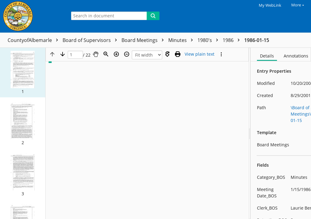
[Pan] (96, 54)
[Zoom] (106, 54)
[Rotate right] (167, 54)
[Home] (32, 16)
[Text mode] (199, 54)
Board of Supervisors (91, 40)
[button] (22, 72)
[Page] (75, 55)
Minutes (182, 40)
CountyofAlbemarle (34, 40)
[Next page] (62, 54)
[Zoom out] (126, 54)
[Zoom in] (116, 54)
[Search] (153, 16)
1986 (233, 40)
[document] (281, 133)
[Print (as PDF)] (178, 54)
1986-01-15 (256, 40)
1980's (209, 40)
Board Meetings (144, 40)
